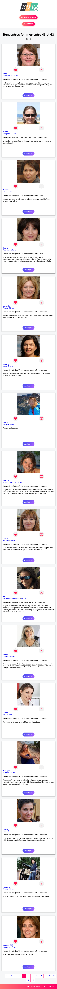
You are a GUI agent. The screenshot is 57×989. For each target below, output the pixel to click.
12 (54, 976)
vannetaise (7, 306)
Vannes (5, 308)
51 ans (10, 366)
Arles (4, 192)
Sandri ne (6, 364)
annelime (6, 480)
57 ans (12, 657)
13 (28, 980)
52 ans (9, 831)
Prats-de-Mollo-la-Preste (11, 598)
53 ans (11, 308)
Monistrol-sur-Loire (9, 482)
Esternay (6, 424)
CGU (33, 986)
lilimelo (5, 248)
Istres (5, 366)
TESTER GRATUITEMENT (28, 17)
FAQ (28, 986)
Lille (4, 715)
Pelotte (5, 132)
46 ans (13, 773)
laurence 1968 (8, 945)
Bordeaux (6, 773)
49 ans (23, 598)
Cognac (5, 889)
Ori (4, 597)
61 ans (10, 192)
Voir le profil (28, 95)
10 (45, 976)
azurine (5, 655)
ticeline (5, 422)
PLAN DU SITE (41, 986)
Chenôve (6, 657)
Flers (4, 831)
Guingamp (6, 134)
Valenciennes (7, 76)
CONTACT (51, 986)
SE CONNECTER (28, 24)
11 (50, 976)
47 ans (13, 134)
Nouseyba (6, 771)
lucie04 (5, 538)
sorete (5, 74)
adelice (5, 713)
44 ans (12, 424)
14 (33, 980)
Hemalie (6, 190)
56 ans (16, 76)
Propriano (6, 250)
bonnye (5, 829)
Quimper (6, 540)
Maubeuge (6, 947)
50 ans (13, 250)
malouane (6, 887)
